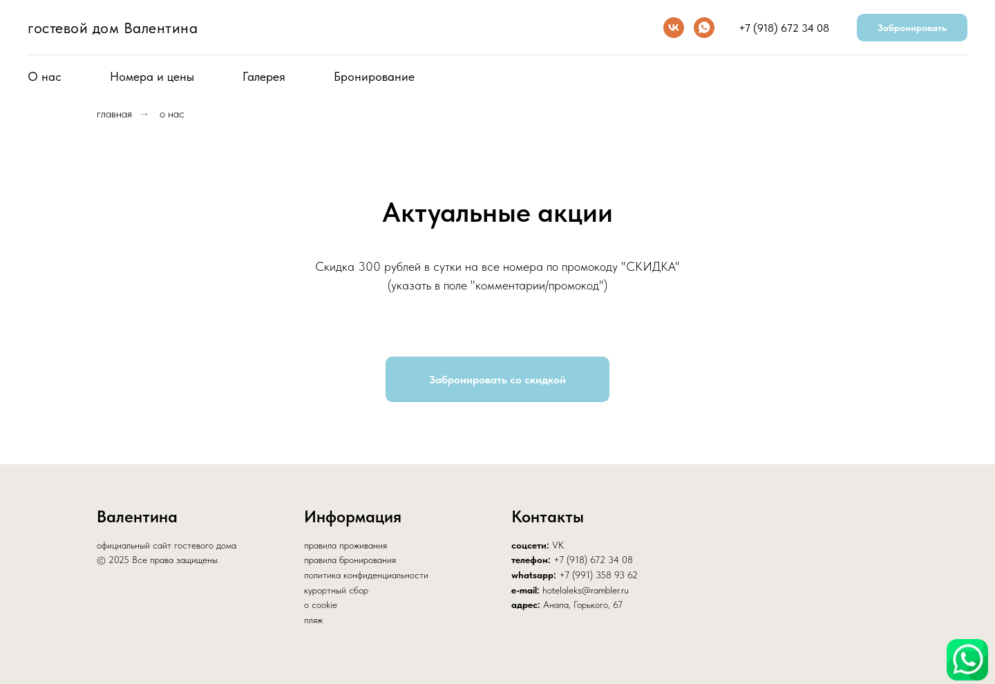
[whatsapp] (704, 27)
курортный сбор (336, 590)
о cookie (320, 604)
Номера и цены (152, 76)
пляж (313, 619)
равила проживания (348, 545)
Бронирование (374, 76)
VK (558, 545)
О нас (44, 76)
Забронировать (912, 27)
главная (114, 113)
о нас (172, 113)
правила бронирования (350, 559)
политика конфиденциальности (366, 574)
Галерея (264, 76)
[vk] (673, 27)
